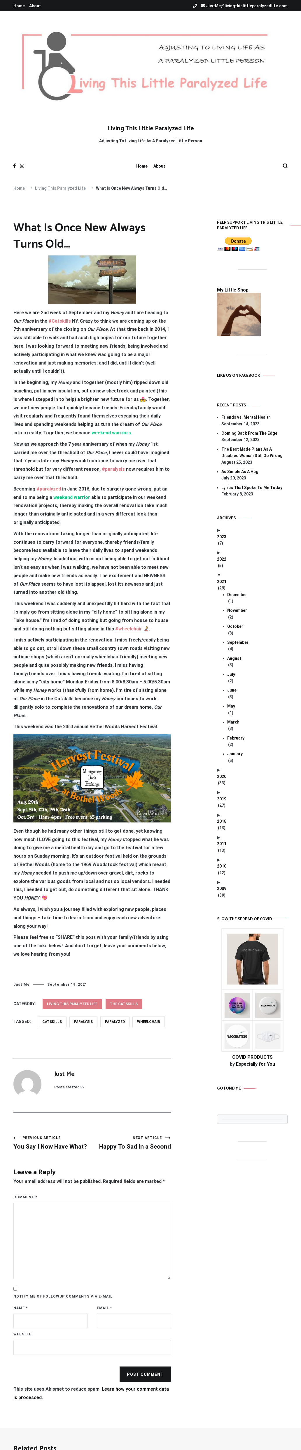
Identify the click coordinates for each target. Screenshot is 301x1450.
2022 (221, 559)
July (231, 674)
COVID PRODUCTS (252, 1057)
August (234, 658)
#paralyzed (48, 489)
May (231, 706)
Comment (25, 1197)
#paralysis (113, 469)
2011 (221, 843)
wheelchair (148, 1022)
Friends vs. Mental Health (246, 417)
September (238, 642)
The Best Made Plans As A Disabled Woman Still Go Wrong (252, 452)
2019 (221, 799)
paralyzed (115, 1022)
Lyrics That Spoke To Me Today (251, 487)
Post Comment (145, 1374)
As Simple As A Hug (239, 471)
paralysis (83, 1022)
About (35, 5)
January (235, 753)
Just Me (21, 984)
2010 (221, 866)
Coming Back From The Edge (249, 433)
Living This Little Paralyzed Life (150, 129)
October (235, 626)
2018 (221, 821)
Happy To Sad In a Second (131, 1143)
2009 (221, 888)
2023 (221, 536)
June (232, 690)
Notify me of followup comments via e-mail (63, 1296)
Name (20, 1308)
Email (104, 1308)
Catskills (52, 1022)
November (237, 610)
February (235, 738)
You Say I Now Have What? (52, 1143)
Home (19, 5)
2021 (221, 581)
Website (22, 1334)
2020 (221, 776)
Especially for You (255, 1064)
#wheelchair (128, 629)
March (233, 722)
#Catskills (59, 321)
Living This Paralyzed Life (72, 1004)
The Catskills (124, 1004)
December (237, 594)
